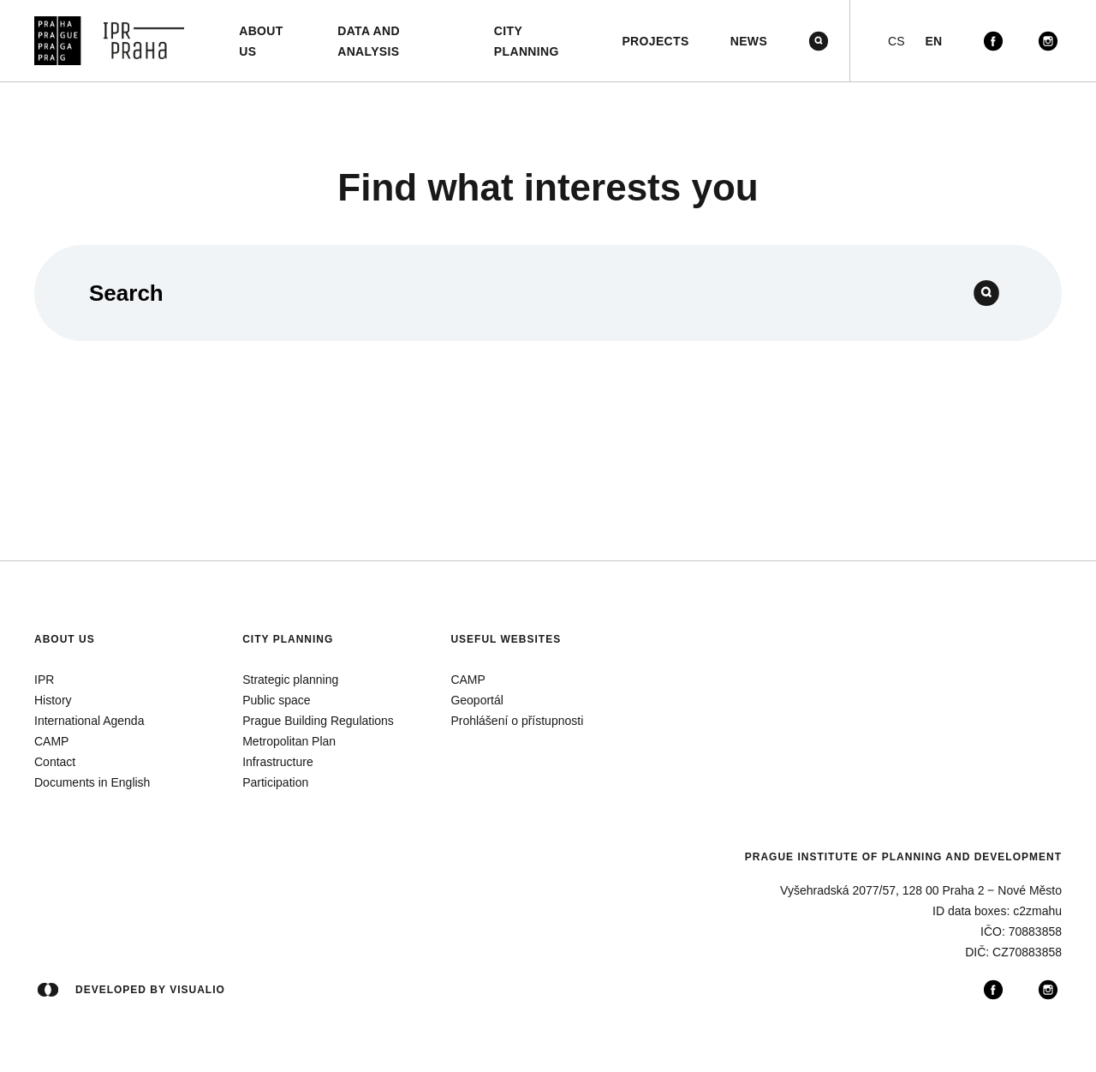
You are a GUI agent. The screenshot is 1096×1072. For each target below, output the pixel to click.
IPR (44, 679)
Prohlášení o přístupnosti (516, 721)
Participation (275, 782)
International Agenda (89, 721)
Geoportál (476, 700)
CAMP (51, 741)
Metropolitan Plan (289, 741)
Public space (276, 700)
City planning (287, 639)
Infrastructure (277, 762)
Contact (54, 762)
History (53, 700)
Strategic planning (290, 679)
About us (64, 639)
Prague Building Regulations (318, 721)
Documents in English (92, 782)
